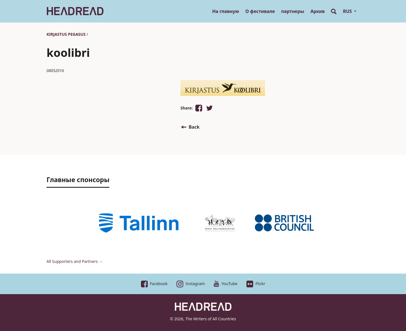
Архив (317, 11)
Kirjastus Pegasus (66, 34)
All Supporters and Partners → (75, 261)
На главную (225, 11)
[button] (198, 108)
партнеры (292, 11)
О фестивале (260, 11)
